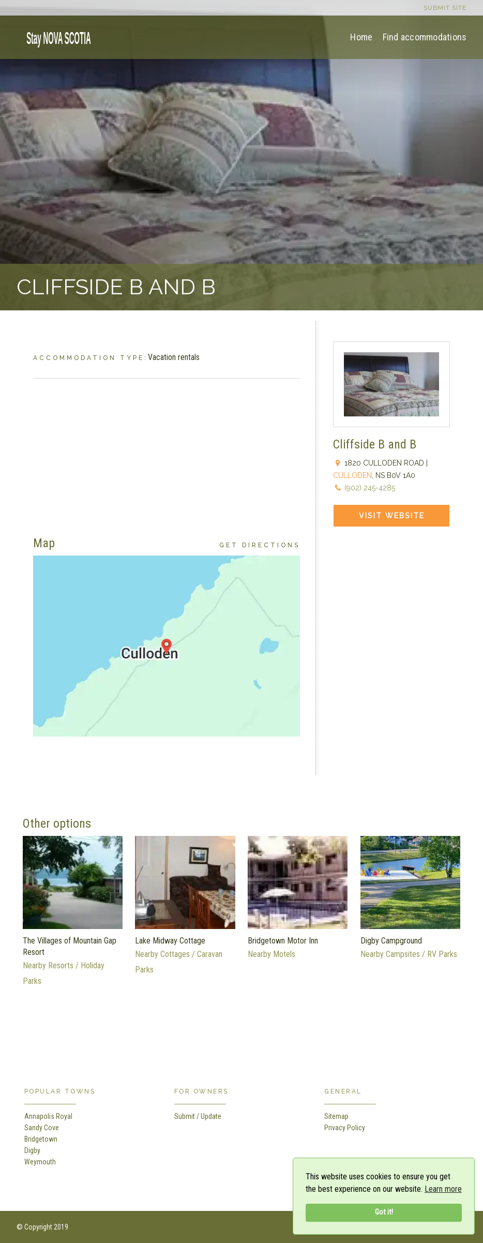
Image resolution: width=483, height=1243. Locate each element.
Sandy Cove (41, 1128)
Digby (32, 1150)
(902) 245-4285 (369, 488)
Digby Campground (391, 941)
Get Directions (259, 545)
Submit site (445, 7)
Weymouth (40, 1162)
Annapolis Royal (48, 1116)
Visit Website (392, 516)
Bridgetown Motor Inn (283, 941)
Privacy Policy (344, 1128)
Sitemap (336, 1116)
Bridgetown (40, 1139)
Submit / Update (197, 1116)
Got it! (384, 1212)
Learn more (443, 1189)
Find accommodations (425, 37)
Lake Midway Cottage (170, 941)
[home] (55, 36)
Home (361, 37)
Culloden (352, 475)
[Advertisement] (166, 451)
